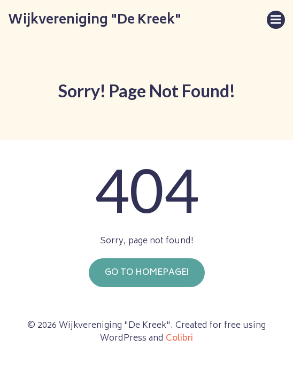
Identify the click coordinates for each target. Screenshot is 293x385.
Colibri (179, 338)
